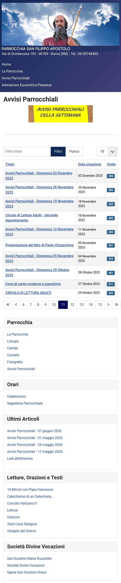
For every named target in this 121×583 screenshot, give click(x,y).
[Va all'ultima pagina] (116, 305)
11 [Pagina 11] (63, 305)
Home (6, 64)
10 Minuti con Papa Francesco (30, 490)
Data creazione (89, 164)
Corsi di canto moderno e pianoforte (33, 284)
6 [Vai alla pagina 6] (24, 305)
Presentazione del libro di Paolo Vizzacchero (39, 245)
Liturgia (12, 341)
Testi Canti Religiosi (22, 524)
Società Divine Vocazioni (25, 565)
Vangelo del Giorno (21, 531)
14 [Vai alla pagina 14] (91, 305)
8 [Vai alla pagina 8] (38, 305)
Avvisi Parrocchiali (16, 78)
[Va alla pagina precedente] (16, 305)
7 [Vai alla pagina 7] (31, 305)
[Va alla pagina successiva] (108, 305)
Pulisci (74, 151)
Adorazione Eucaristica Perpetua (26, 85)
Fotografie (15, 362)
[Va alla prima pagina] (7, 305)
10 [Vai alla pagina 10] (54, 305)
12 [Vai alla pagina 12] (72, 305)
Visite (111, 164)
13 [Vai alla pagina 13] (81, 305)
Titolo (9, 164)
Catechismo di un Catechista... (30, 496)
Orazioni (13, 517)
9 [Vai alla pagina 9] (45, 305)
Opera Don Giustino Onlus (26, 572)
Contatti (13, 355)
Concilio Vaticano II (22, 503)
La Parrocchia (12, 71)
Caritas (12, 348)
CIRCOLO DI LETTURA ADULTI (28, 293)
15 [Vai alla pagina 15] (100, 305)
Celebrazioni (16, 396)
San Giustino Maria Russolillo (29, 558)
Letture (12, 510)
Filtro (58, 151)
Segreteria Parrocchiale (25, 403)
